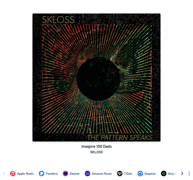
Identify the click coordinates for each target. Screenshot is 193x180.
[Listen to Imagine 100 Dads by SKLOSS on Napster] (147, 173)
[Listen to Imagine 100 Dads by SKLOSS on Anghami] (170, 173)
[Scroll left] (3, 173)
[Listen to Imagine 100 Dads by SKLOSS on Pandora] (48, 173)
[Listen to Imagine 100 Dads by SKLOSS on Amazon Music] (98, 173)
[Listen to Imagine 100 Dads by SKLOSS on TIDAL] (124, 173)
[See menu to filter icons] (189, 173)
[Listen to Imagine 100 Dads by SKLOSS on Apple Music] (22, 173)
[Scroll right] (182, 173)
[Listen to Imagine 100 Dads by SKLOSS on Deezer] (71, 173)
